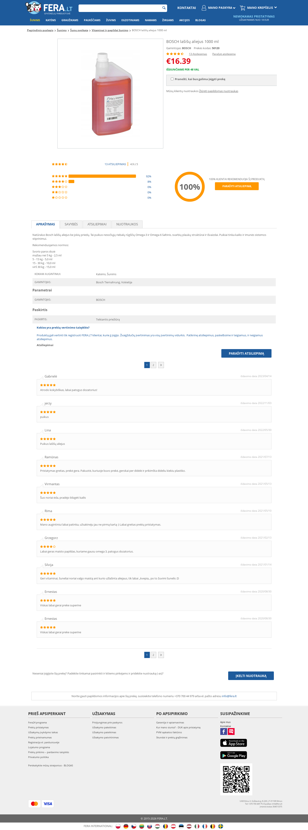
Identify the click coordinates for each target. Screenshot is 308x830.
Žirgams (168, 20)
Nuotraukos (127, 224)
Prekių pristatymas (38, 727)
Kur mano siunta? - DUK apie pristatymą (178, 727)
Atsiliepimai (97, 224)
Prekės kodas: (202, 48)
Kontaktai (186, 8)
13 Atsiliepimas (198, 54)
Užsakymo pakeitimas (104, 727)
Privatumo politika (38, 757)
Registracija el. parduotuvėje (43, 742)
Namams (151, 20)
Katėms (51, 20)
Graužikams (69, 20)
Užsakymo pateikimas (104, 732)
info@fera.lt (229, 696)
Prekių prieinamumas (40, 737)
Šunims (35, 20)
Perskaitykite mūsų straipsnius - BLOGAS (50, 765)
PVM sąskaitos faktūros (169, 732)
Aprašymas (45, 224)
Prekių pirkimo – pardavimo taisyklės (48, 752)
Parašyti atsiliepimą (224, 54)
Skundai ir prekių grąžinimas (171, 737)
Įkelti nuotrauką (251, 676)
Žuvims (111, 20)
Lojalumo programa (39, 747)
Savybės (71, 224)
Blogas (200, 20)
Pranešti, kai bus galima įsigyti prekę (198, 79)
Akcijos (184, 20)
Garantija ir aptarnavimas (170, 722)
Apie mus (225, 722)
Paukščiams (92, 20)
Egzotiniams (130, 20)
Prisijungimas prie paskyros (107, 722)
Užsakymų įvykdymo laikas (43, 732)
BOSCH (186, 48)
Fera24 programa (37, 722)
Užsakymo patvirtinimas (105, 737)
